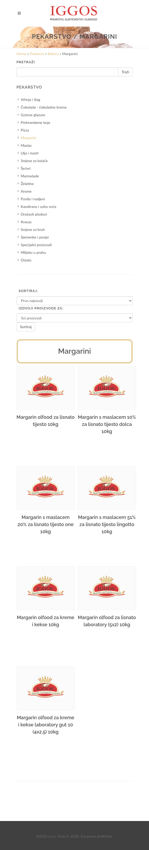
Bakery (53, 53)
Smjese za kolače (34, 160)
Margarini (28, 137)
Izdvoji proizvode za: (41, 308)
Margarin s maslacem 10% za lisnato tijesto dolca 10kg (107, 424)
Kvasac (26, 222)
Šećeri (26, 168)
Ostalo (26, 260)
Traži (125, 72)
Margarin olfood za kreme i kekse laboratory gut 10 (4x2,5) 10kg (45, 725)
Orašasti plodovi (34, 214)
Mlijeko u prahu (33, 252)
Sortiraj (26, 326)
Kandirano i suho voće (38, 206)
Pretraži (26, 62)
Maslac (26, 145)
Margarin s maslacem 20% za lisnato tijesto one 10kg (45, 524)
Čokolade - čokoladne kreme (44, 107)
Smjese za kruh (33, 229)
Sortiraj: (28, 291)
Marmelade (30, 176)
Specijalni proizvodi (36, 244)
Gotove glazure (33, 115)
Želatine (27, 183)
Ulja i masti (30, 153)
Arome (26, 191)
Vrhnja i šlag (30, 99)
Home (21, 53)
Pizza (25, 130)
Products (37, 53)
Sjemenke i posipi (35, 237)
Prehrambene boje (35, 122)
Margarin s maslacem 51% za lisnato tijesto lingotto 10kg (107, 524)
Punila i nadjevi (33, 199)
